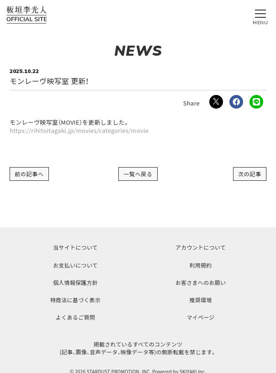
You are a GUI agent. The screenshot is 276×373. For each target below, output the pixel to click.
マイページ (200, 317)
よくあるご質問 (75, 317)
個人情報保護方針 (75, 282)
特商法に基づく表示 (75, 300)
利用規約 (200, 265)
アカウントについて (200, 247)
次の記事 (249, 174)
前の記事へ (29, 174)
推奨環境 (200, 300)
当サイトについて (75, 247)
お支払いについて (75, 265)
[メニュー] (260, 15)
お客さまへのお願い (200, 282)
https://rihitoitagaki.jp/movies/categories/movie (79, 130)
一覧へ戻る (138, 174)
